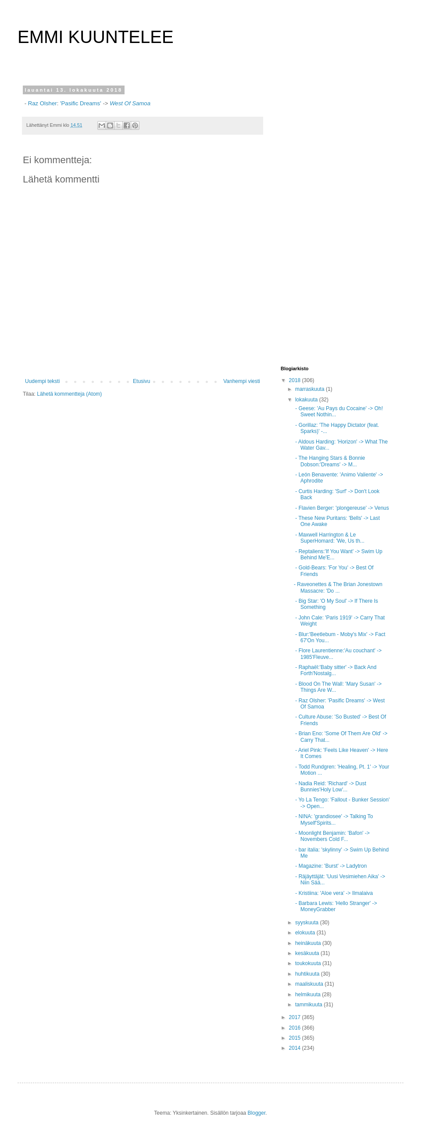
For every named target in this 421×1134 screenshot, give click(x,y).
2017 (295, 1017)
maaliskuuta (310, 984)
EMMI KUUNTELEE (96, 37)
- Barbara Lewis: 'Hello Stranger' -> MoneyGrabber (335, 906)
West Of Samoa (130, 103)
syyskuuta (307, 922)
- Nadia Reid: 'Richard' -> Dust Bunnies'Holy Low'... (330, 786)
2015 (295, 1038)
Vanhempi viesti (241, 381)
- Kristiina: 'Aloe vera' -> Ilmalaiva (333, 893)
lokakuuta (307, 400)
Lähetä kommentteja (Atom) (69, 394)
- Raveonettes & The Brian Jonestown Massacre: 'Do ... (338, 587)
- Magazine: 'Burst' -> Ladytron (330, 866)
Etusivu (141, 381)
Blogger (257, 1113)
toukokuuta (308, 963)
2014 (295, 1048)
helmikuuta (308, 994)
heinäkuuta (308, 943)
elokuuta (306, 933)
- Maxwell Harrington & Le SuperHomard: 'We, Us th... (329, 538)
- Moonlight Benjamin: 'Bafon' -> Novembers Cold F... (332, 836)
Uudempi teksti (42, 381)
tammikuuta (309, 1005)
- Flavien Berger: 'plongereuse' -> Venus (341, 508)
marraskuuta (310, 389)
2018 (295, 380)
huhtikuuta (308, 974)
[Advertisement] (309, 219)
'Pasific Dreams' (80, 103)
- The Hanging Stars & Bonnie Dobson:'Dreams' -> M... (329, 461)
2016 (295, 1028)
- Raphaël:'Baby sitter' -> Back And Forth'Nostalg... (335, 670)
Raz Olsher (41, 103)
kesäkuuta (308, 953)
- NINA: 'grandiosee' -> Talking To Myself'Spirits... (333, 819)
